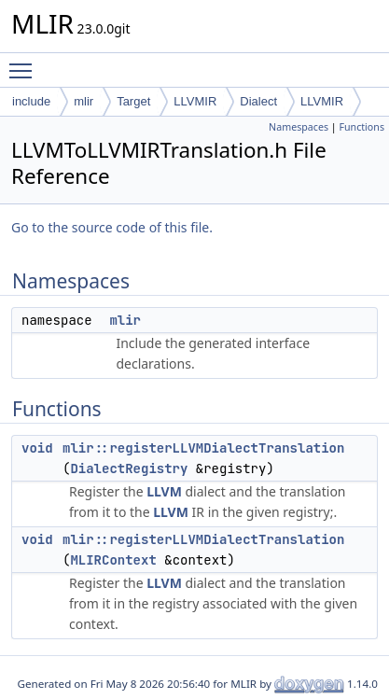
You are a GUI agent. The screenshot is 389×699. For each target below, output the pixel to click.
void (37, 448)
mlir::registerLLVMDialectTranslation (203, 448)
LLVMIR (195, 101)
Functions (361, 126)
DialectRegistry (129, 468)
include (31, 101)
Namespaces (298, 126)
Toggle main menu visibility (25, 62)
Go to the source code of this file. (112, 227)
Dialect (258, 101)
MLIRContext (113, 560)
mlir (83, 101)
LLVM (164, 491)
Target (133, 101)
